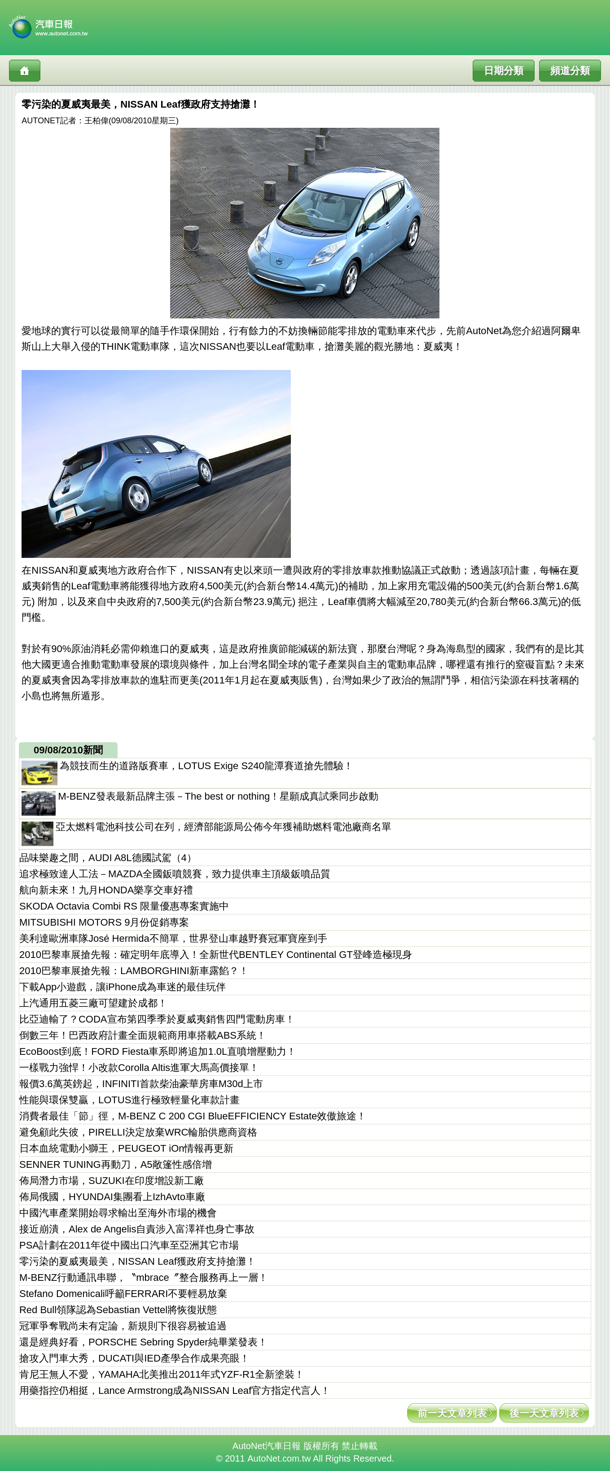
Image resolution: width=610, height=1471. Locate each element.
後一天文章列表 (544, 1413)
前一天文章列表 (452, 1413)
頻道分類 (570, 70)
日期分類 (503, 70)
